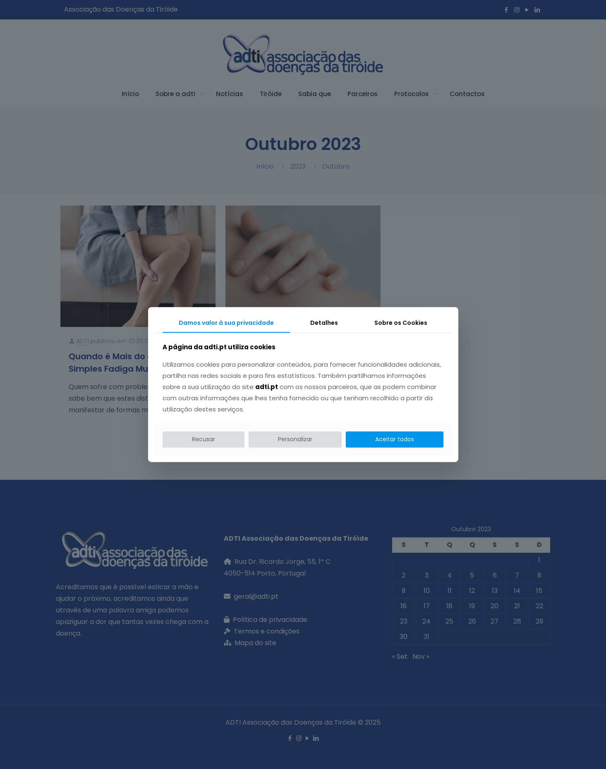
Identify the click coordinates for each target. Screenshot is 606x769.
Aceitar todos (394, 439)
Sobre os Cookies (400, 323)
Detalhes (324, 323)
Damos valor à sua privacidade (226, 323)
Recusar (203, 439)
